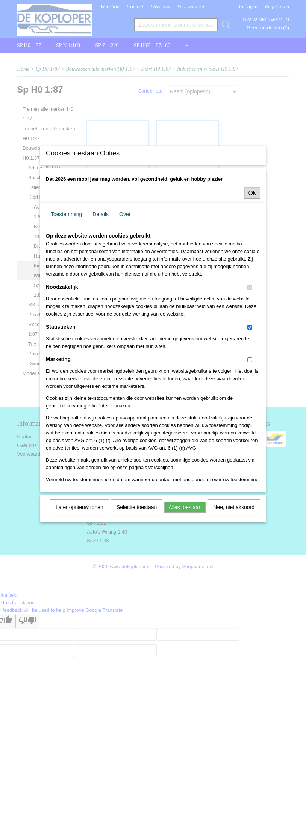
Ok (252, 255)
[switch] (249, 349)
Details (100, 276)
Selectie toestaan (137, 569)
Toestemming (66, 276)
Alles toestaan (184, 569)
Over (124, 276)
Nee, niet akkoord (233, 569)
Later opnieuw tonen (79, 569)
